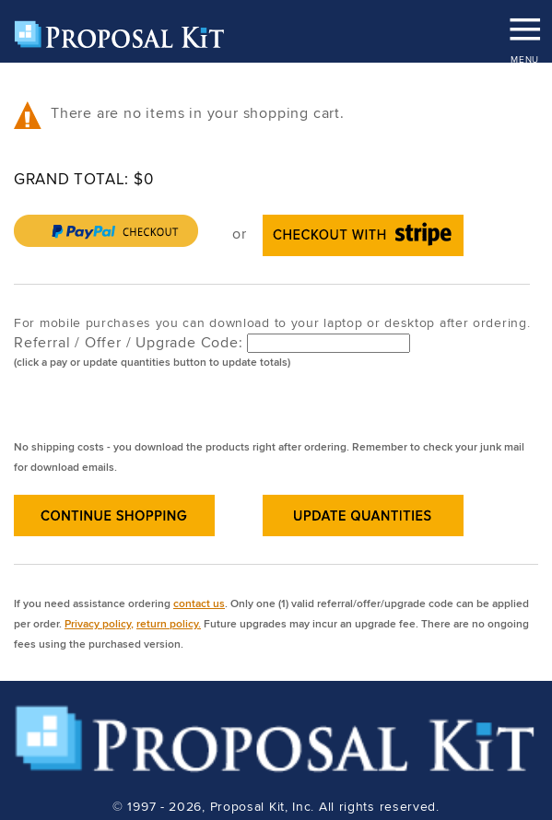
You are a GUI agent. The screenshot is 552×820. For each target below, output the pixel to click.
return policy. (168, 623)
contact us (199, 603)
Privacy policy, (99, 623)
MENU (524, 23)
